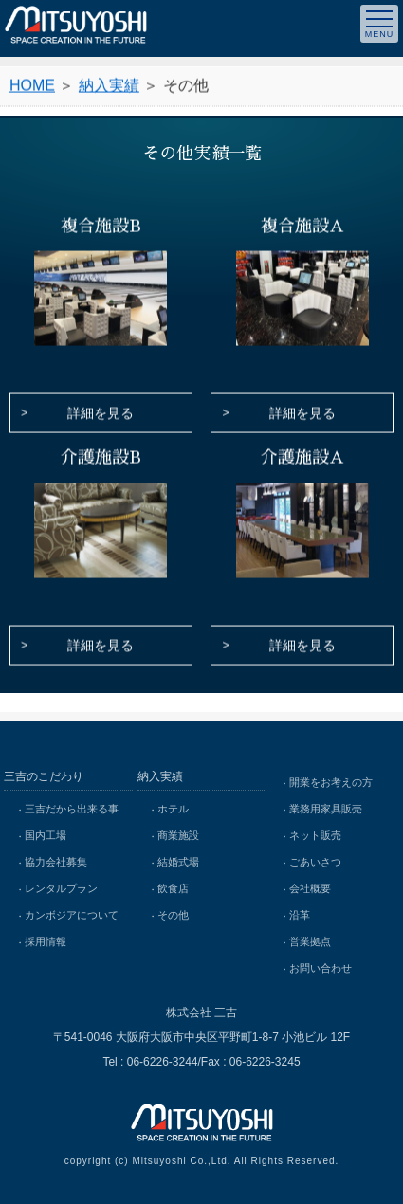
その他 (173, 915)
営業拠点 (310, 941)
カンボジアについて (72, 915)
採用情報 (45, 941)
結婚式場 (178, 861)
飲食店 (173, 888)
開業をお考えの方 (331, 782)
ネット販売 (315, 835)
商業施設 (178, 835)
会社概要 (310, 888)
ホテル (173, 808)
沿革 (299, 915)
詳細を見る (100, 414)
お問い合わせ (320, 968)
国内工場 (45, 835)
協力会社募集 (56, 861)
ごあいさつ (315, 861)
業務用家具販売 (325, 808)
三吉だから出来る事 (72, 808)
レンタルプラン (61, 888)
